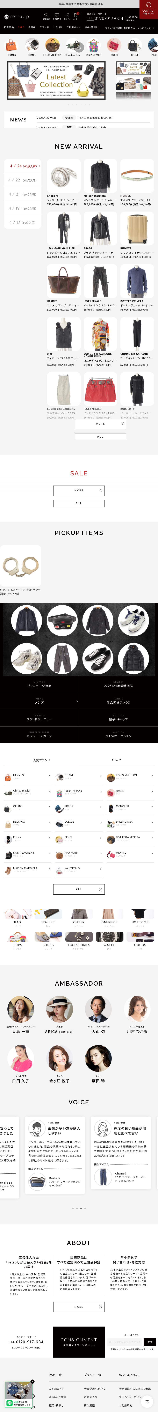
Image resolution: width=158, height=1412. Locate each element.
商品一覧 (55, 1375)
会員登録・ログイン (95, 1388)
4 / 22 (22, 180)
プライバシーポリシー (131, 1397)
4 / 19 (23, 208)
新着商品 (9, 27)
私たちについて (129, 1375)
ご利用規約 (125, 1405)
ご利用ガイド (73, 27)
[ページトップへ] (147, 1401)
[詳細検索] (46, 16)
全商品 (32, 27)
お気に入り (90, 1397)
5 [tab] (85, 104)
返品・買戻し (91, 27)
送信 (149, 1342)
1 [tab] (68, 104)
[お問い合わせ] (148, 9)
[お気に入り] (57, 16)
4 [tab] (85, 1208)
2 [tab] (72, 104)
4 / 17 (22, 222)
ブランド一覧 (92, 1375)
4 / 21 (23, 194)
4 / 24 (23, 166)
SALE (21, 27)
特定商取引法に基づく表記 (135, 1388)
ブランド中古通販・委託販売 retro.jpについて (128, 28)
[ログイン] (67, 16)
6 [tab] (89, 104)
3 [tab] (81, 1208)
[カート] (75, 16)
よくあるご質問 (57, 1397)
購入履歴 (89, 1405)
